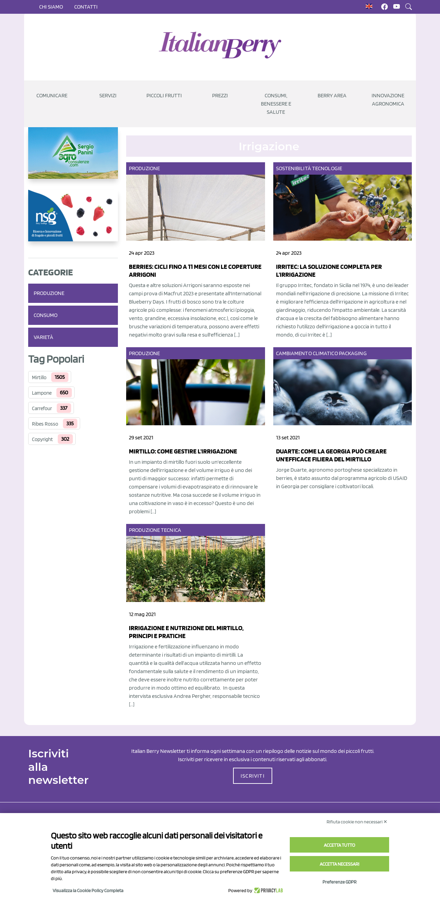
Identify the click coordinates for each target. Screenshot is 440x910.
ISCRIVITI (253, 775)
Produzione (49, 293)
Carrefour (42, 408)
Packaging (353, 353)
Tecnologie (327, 168)
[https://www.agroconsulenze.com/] (73, 158)
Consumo (45, 315)
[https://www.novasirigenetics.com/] (73, 221)
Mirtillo (39, 377)
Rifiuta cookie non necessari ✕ (357, 821)
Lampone (42, 393)
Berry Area (332, 95)
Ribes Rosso (45, 424)
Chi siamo (51, 6)
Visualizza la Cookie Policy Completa (88, 890)
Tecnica (171, 530)
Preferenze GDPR (339, 882)
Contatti (86, 6)
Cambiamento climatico (307, 353)
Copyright (42, 439)
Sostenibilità (293, 168)
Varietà (43, 337)
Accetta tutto (339, 845)
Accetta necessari (339, 864)
